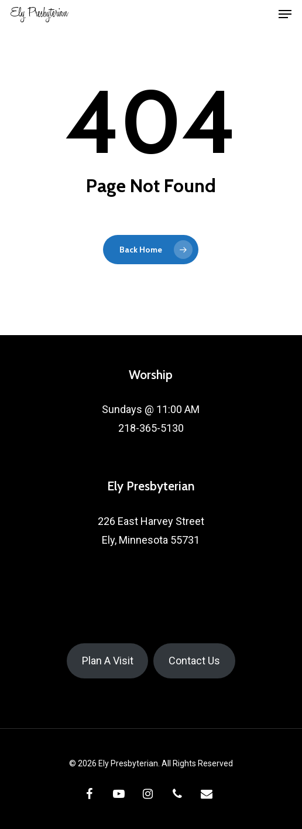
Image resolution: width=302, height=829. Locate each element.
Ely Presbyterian (39, 14)
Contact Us (194, 660)
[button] (285, 14)
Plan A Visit (107, 660)
